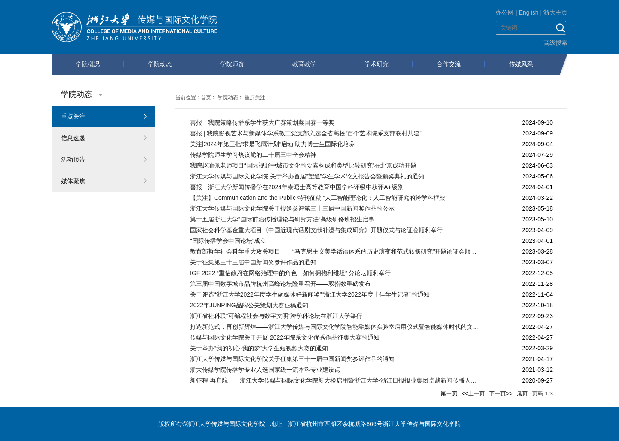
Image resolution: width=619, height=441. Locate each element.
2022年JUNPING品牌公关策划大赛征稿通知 (249, 305)
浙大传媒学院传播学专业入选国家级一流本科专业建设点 (265, 369)
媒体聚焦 (73, 181)
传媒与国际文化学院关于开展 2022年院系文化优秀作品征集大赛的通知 (285, 337)
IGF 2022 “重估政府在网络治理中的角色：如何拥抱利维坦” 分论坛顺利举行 (290, 273)
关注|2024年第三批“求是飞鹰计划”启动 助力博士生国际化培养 (272, 144)
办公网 (505, 12)
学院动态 (160, 64)
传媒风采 (521, 64)
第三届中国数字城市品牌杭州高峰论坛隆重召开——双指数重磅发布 (280, 283)
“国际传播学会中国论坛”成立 (228, 240)
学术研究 (377, 64)
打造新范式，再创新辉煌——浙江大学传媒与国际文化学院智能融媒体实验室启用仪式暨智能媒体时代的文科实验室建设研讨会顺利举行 (335, 326)
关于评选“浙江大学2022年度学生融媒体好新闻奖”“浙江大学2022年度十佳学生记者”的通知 (309, 294)
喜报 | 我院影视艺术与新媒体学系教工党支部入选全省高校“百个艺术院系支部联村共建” (306, 133)
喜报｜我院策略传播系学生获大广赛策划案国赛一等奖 (262, 122)
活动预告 (73, 159)
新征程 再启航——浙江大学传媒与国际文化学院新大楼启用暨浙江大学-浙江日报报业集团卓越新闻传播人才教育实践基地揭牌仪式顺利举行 (335, 380)
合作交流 (449, 64)
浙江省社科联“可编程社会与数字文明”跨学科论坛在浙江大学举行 (276, 315)
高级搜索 (555, 42)
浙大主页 (555, 12)
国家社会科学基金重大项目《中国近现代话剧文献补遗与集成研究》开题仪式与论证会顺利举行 (316, 230)
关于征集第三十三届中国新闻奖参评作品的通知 (253, 262)
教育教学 (304, 64)
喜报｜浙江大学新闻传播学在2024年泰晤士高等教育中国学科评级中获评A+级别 (297, 187)
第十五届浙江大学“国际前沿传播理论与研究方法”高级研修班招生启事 (282, 219)
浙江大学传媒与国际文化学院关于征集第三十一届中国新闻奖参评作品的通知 (292, 358)
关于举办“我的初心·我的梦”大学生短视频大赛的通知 (259, 348)
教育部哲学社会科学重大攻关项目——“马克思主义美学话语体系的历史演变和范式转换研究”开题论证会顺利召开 (335, 251)
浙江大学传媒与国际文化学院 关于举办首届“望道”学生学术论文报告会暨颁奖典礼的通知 (307, 176)
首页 (206, 98)
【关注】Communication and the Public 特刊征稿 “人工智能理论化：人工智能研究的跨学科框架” (318, 197)
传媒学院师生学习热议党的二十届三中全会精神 (253, 154)
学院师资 (232, 64)
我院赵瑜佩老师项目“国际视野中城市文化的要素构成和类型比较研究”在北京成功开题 (303, 165)
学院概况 (88, 64)
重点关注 (73, 116)
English (529, 12)
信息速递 (73, 138)
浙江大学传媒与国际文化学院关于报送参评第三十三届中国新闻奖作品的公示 (292, 208)
